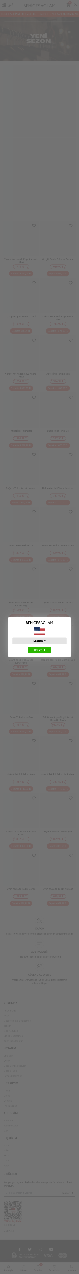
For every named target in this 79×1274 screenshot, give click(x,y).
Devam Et (39, 650)
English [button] (38, 641)
